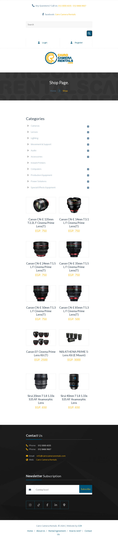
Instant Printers (38, 162)
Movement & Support (41, 144)
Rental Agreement (57, 530)
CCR (80, 525)
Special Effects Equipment (43, 187)
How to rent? (75, 530)
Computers (36, 169)
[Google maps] (64, 505)
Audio (33, 150)
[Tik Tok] (39, 505)
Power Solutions (38, 181)
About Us (40, 530)
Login (42, 42)
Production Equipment (41, 175)
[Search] (89, 33)
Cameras (35, 125)
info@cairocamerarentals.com (51, 455)
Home (53, 90)
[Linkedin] (56, 505)
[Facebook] (47, 505)
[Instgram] (30, 505)
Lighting (34, 138)
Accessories (36, 156)
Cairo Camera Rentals (65, 14)
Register (76, 42)
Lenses (34, 131)
